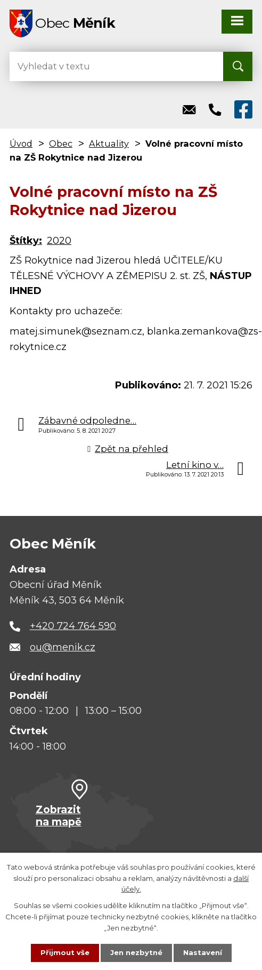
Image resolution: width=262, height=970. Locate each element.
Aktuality (109, 143)
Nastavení (202, 952)
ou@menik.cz (62, 647)
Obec (60, 143)
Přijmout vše (64, 952)
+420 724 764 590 (73, 626)
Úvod (21, 143)
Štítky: (26, 241)
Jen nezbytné (136, 952)
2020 (59, 241)
